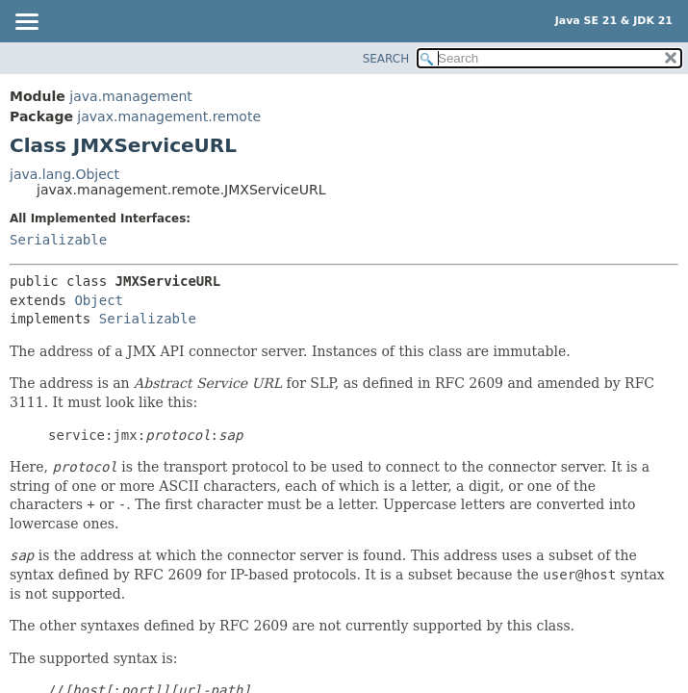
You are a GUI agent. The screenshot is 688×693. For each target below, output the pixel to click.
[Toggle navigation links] (26, 23)
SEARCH (386, 58)
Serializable (58, 239)
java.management (130, 96)
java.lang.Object (64, 174)
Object (98, 300)
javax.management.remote (169, 116)
